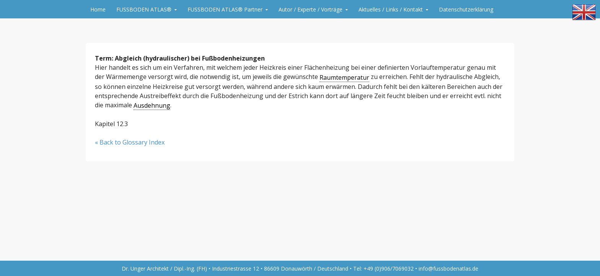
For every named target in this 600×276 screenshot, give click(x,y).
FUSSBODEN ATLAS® (143, 9)
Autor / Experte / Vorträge (310, 9)
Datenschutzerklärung (466, 9)
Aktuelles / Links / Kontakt (391, 9)
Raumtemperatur (344, 77)
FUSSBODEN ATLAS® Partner (225, 9)
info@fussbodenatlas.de (448, 268)
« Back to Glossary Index (130, 142)
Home (98, 9)
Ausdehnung (152, 105)
